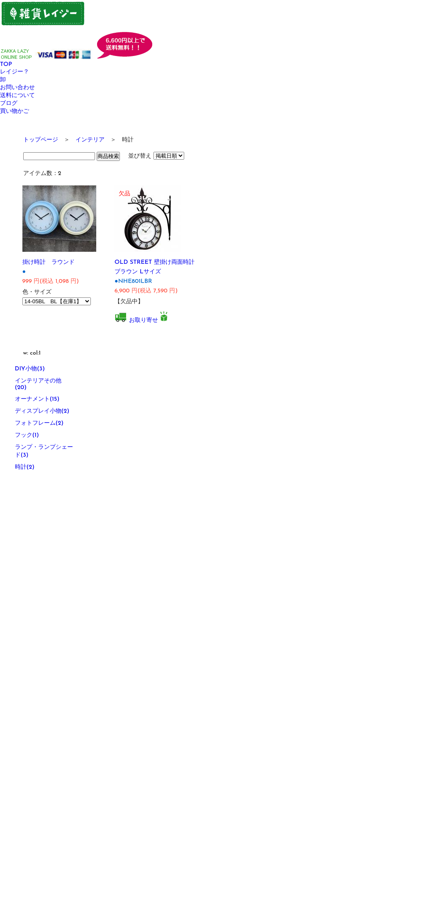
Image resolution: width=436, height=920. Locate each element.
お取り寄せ (143, 320)
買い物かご (14, 111)
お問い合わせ (17, 88)
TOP (6, 64)
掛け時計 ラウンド (48, 262)
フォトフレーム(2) (39, 423)
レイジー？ (14, 72)
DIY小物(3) (30, 369)
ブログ (8, 103)
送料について (17, 95)
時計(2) (25, 467)
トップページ (40, 140)
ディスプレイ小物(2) (42, 411)
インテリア (90, 140)
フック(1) (27, 435)
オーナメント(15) (37, 399)
